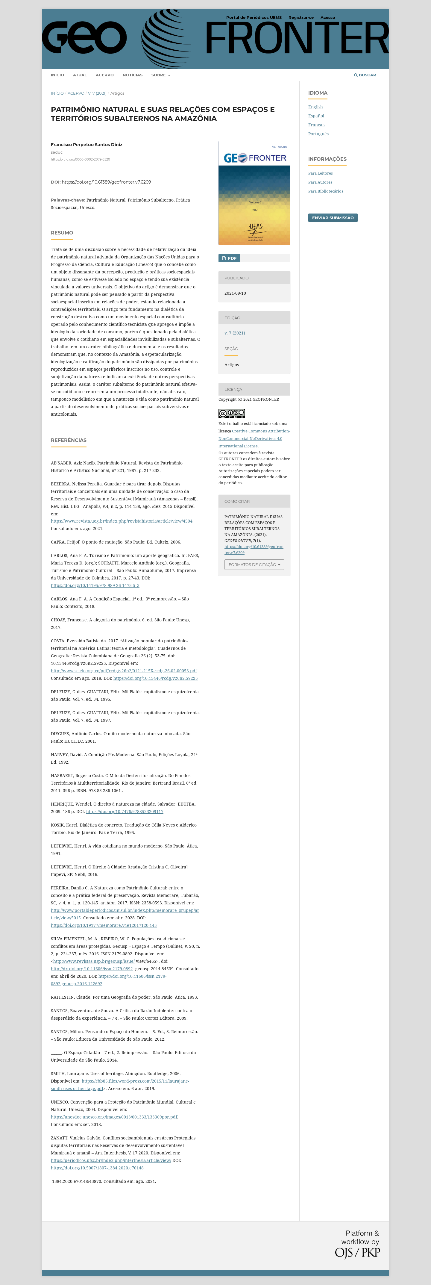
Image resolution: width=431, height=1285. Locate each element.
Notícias (132, 74)
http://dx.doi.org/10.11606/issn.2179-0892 (92, 968)
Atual (80, 74)
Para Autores (320, 182)
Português (318, 134)
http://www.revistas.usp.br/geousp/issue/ (94, 961)
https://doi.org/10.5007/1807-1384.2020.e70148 (97, 1168)
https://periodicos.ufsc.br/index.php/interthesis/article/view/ (111, 1160)
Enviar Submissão (333, 217)
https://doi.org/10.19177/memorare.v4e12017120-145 (104, 925)
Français (316, 125)
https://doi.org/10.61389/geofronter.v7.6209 (106, 182)
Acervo (105, 74)
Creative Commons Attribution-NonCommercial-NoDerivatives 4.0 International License (254, 438)
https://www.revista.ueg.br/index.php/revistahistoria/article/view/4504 (121, 521)
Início (57, 74)
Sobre (159, 74)
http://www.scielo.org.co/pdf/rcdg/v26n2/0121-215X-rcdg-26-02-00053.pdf (124, 670)
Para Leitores (320, 173)
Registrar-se (301, 17)
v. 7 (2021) (97, 93)
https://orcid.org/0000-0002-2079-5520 (80, 159)
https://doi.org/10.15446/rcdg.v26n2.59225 (155, 678)
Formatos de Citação (252, 564)
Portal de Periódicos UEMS (254, 17)
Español (316, 116)
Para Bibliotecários (325, 191)
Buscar (365, 74)
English (315, 107)
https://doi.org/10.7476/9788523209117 (124, 811)
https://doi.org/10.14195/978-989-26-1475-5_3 (95, 585)
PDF (231, 258)
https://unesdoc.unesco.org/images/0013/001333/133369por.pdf (114, 1117)
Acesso (328, 17)
